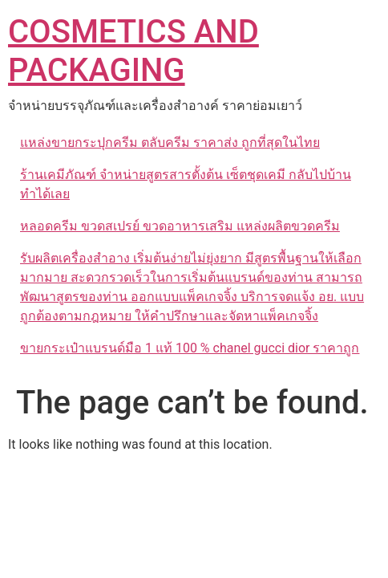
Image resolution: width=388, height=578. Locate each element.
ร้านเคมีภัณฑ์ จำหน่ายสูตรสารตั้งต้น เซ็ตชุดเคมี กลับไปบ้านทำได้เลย (185, 184)
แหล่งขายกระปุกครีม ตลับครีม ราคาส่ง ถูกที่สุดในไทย (170, 142)
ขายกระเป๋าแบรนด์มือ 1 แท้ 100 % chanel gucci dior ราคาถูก (189, 348)
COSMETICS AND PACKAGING (133, 51)
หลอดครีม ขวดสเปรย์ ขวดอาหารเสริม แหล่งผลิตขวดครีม (180, 226)
